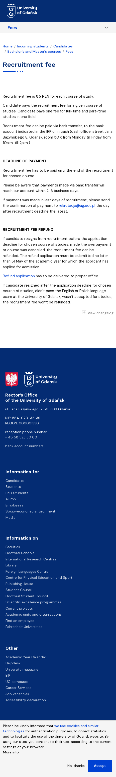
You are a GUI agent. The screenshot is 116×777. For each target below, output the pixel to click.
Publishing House (19, 583)
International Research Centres (31, 559)
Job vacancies (17, 694)
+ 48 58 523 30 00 (21, 437)
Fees (12, 27)
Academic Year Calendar (26, 657)
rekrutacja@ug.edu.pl (77, 205)
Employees (14, 505)
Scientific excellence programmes (33, 602)
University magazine (22, 669)
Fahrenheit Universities (24, 626)
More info (11, 755)
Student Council (19, 590)
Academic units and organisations (34, 614)
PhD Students (17, 493)
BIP (8, 675)
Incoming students (33, 46)
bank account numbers (24, 446)
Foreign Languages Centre (27, 571)
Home (8, 46)
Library (11, 565)
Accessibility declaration (26, 700)
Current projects (19, 608)
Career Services (18, 687)
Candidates (63, 46)
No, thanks (76, 768)
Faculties (13, 547)
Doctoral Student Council (27, 596)
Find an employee (20, 620)
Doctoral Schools (20, 553)
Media (11, 517)
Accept (100, 768)
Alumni (11, 499)
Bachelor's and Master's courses (34, 51)
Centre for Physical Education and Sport (39, 577)
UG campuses (17, 681)
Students (13, 486)
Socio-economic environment (30, 511)
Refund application (19, 276)
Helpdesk (13, 663)
